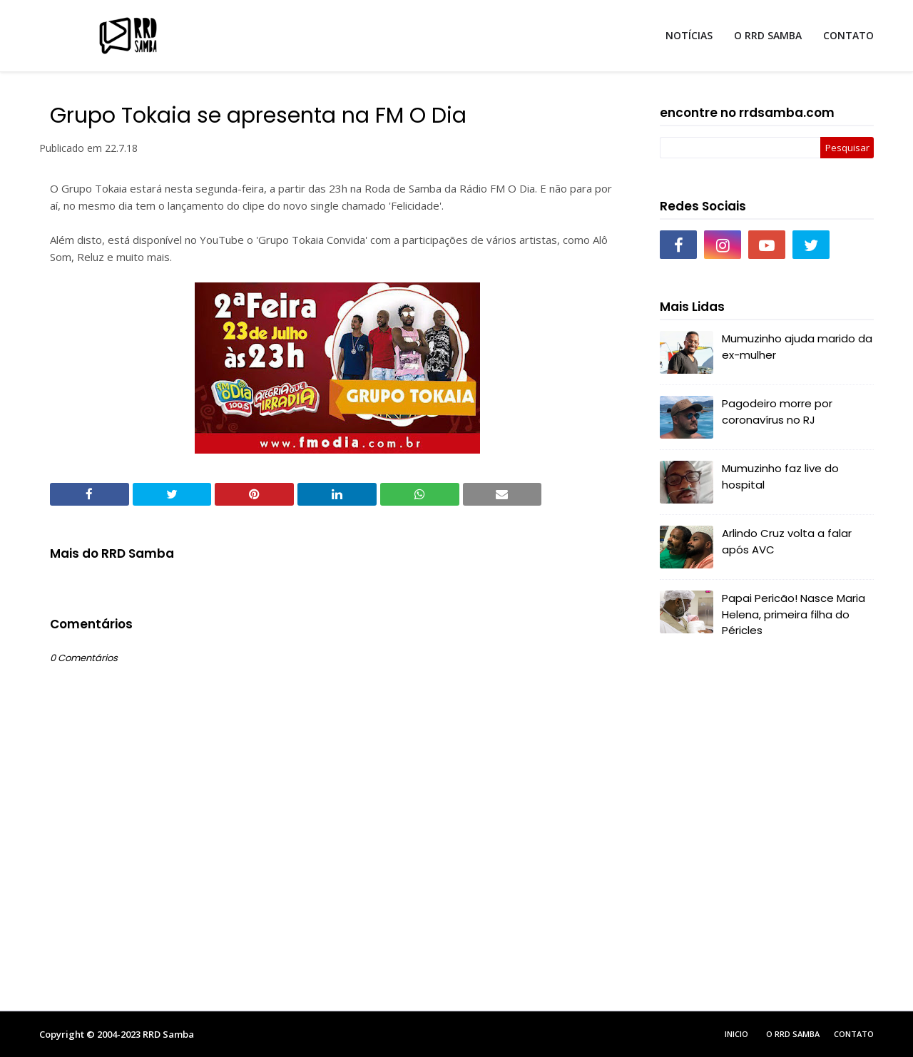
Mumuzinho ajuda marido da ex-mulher (797, 346)
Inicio (736, 1033)
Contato (854, 1033)
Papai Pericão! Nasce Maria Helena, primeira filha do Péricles (793, 614)
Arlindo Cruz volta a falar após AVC (787, 541)
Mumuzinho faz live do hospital (780, 476)
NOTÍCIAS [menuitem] (689, 35)
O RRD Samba (793, 1033)
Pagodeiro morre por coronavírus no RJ (777, 411)
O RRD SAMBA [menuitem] (768, 35)
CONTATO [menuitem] (848, 35)
